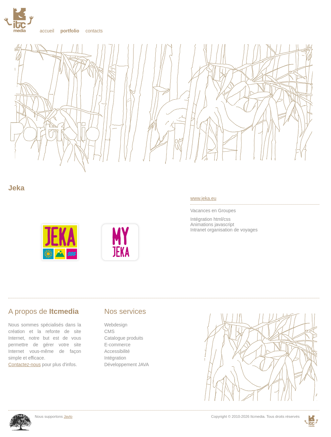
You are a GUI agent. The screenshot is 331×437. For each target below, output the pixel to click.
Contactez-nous (24, 364)
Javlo (68, 416)
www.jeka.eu (203, 198)
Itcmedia (19, 20)
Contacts (94, 30)
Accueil (47, 30)
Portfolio (69, 30)
